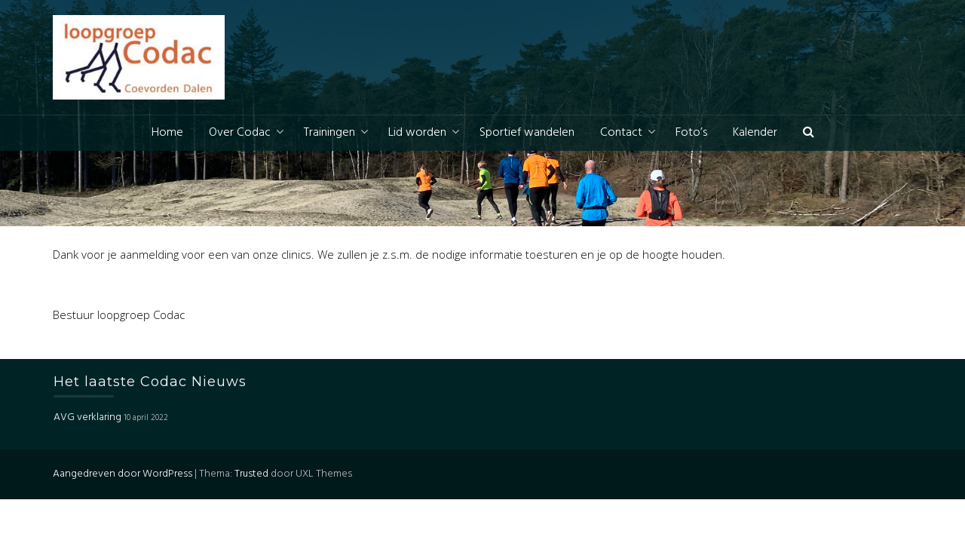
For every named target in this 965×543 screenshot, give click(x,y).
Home (167, 133)
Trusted (251, 474)
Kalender (755, 133)
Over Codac (240, 133)
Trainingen (329, 133)
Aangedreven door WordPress (122, 474)
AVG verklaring (87, 417)
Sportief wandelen (526, 133)
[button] (809, 133)
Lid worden (417, 133)
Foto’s (691, 133)
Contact (621, 133)
